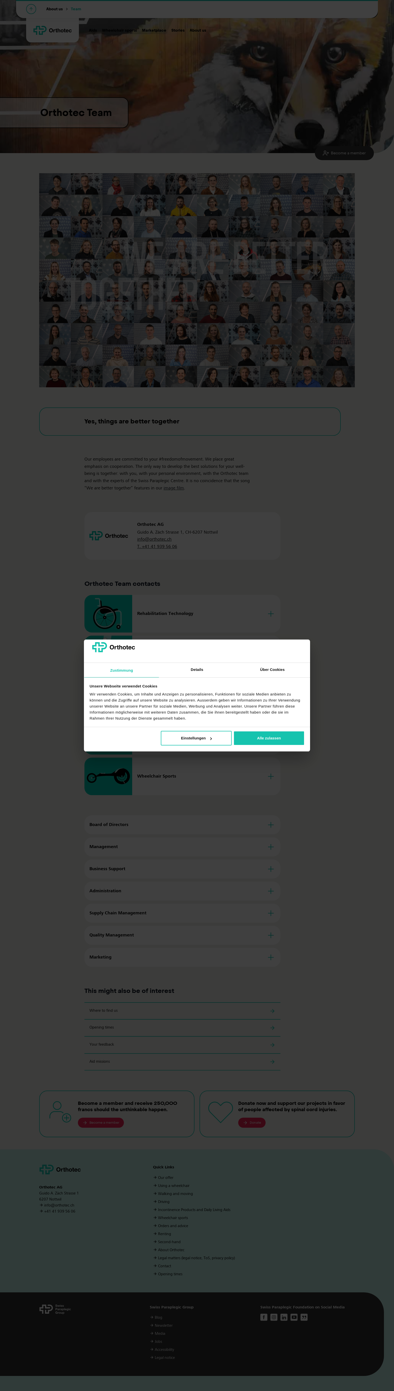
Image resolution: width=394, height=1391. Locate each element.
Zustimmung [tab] (121, 670)
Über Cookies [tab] (272, 669)
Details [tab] (197, 669)
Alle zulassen (269, 738)
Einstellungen (196, 738)
